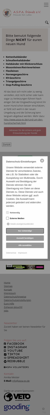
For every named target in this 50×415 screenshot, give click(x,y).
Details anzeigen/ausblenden (22, 224)
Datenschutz (11, 253)
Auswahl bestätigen (25, 238)
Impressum (22, 253)
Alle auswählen (25, 245)
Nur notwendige (25, 231)
